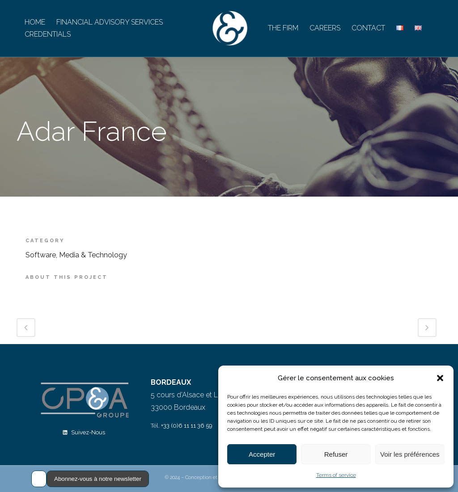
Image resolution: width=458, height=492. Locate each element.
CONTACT (368, 28)
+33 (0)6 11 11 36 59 (186, 425)
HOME (35, 22)
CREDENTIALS (48, 34)
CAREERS (325, 28)
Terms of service (336, 475)
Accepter (262, 454)
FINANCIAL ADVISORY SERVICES (109, 22)
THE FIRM (283, 28)
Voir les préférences (410, 454)
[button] (440, 378)
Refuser (336, 454)
